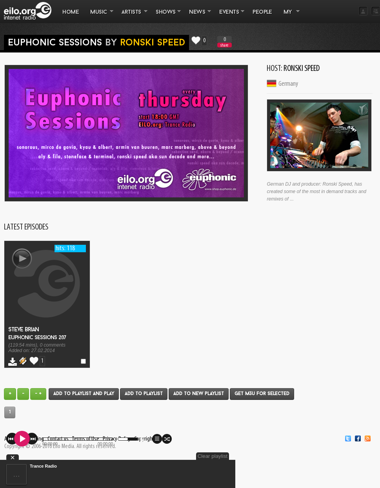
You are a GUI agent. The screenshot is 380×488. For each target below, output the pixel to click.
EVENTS (229, 16)
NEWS (197, 16)
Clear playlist (212, 456)
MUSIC (99, 16)
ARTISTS (131, 16)
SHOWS (165, 16)
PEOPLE (262, 12)
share (224, 45)
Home (70, 12)
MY (289, 16)
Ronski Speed (152, 43)
